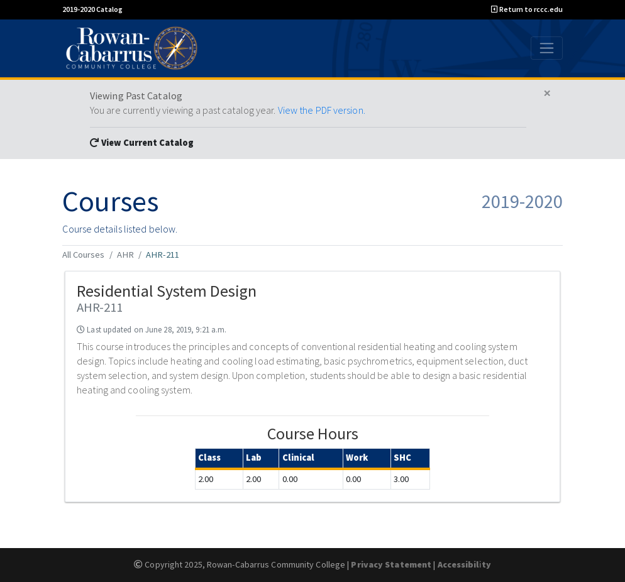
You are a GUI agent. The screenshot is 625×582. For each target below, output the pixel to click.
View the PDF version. (321, 110)
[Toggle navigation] (547, 47)
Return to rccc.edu (527, 9)
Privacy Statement (391, 564)
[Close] (547, 93)
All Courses (83, 254)
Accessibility (464, 564)
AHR (125, 254)
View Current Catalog (142, 142)
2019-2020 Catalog (92, 9)
